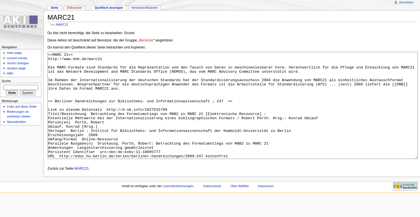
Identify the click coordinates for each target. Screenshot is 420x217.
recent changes (18, 63)
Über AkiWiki (240, 207)
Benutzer (146, 40)
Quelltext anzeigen (109, 7)
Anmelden (406, 2)
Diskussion (74, 7)
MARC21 (62, 24)
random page (16, 68)
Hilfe (10, 73)
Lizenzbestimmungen (178, 207)
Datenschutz (212, 207)
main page (14, 52)
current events (17, 58)
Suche (6, 81)
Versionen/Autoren (144, 7)
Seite (54, 7)
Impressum (266, 207)
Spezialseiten (16, 121)
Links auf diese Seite (22, 106)
